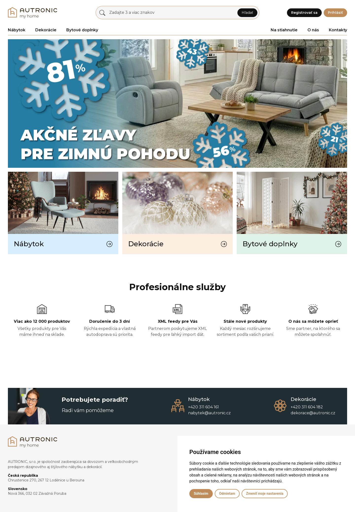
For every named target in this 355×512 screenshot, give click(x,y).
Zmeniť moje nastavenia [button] (264, 493)
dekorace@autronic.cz (313, 413)
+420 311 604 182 (307, 407)
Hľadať (247, 12)
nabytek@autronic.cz (209, 413)
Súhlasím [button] (201, 493)
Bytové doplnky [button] (82, 30)
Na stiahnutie (284, 30)
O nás (313, 30)
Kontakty (338, 30)
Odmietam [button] (227, 493)
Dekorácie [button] (45, 30)
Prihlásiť (335, 12)
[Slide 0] (173, 161)
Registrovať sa (304, 12)
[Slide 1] (182, 161)
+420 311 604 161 (203, 407)
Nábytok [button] (16, 30)
